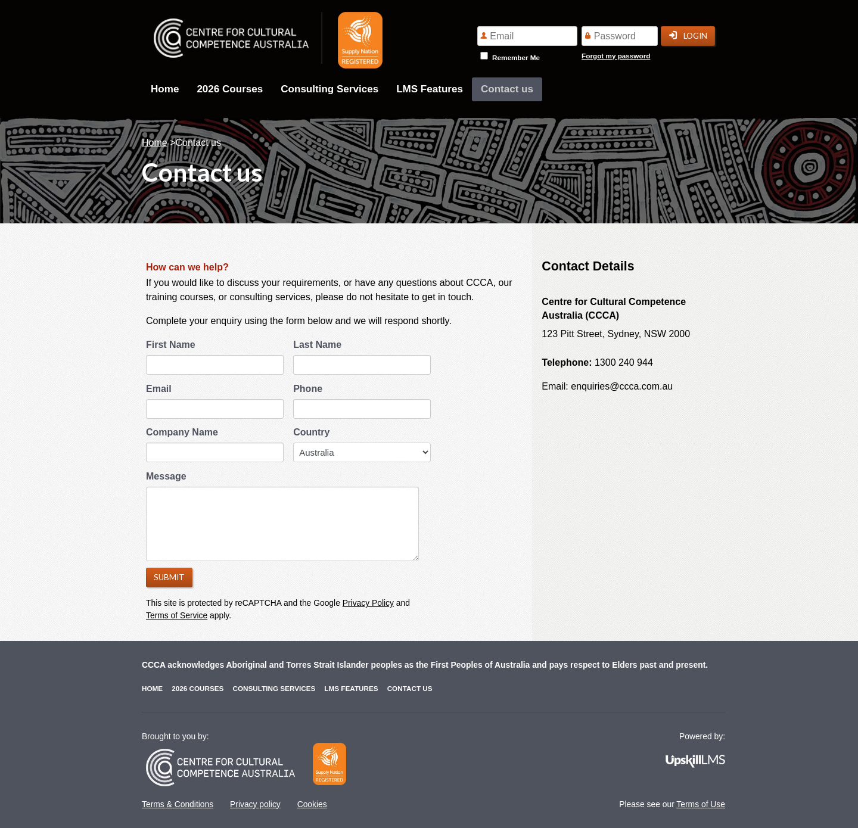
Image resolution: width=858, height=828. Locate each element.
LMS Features (429, 89)
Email (159, 389)
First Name (170, 345)
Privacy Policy (368, 603)
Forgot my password (616, 56)
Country (311, 432)
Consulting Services (329, 89)
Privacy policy (255, 804)
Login (688, 36)
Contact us (507, 89)
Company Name (182, 432)
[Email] (527, 36)
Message (166, 476)
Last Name (317, 345)
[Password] (620, 36)
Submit (169, 577)
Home (165, 89)
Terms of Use (700, 804)
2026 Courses (230, 89)
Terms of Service (176, 615)
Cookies (312, 804)
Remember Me (516, 57)
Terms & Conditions (177, 804)
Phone (307, 389)
